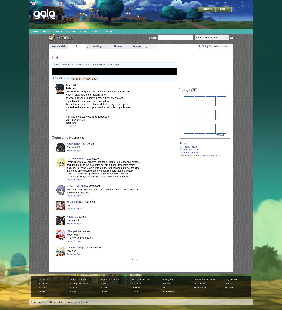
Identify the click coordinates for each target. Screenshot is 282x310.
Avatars (136, 46)
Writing (97, 46)
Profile (42, 291)
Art (78, 46)
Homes (118, 46)
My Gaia (35, 31)
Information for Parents (205, 279)
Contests (213, 46)
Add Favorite (63, 78)
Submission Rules (189, 149)
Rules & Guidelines (141, 279)
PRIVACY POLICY (110, 279)
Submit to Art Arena (190, 152)
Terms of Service (78, 279)
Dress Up (167, 283)
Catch (108, 31)
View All (220, 135)
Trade (135, 291)
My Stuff (202, 46)
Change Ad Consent (80, 283)
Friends (43, 287)
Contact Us (44, 283)
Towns (104, 291)
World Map (168, 291)
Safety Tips (168, 279)
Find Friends (200, 283)
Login (224, 10)
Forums (71, 31)
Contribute (137, 283)
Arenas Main (58, 46)
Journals (136, 287)
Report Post (72, 126)
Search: (153, 37)
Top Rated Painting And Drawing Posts (200, 155)
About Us (43, 279)
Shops (59, 31)
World (83, 31)
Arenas (104, 283)
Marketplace (200, 287)
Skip (116, 64)
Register (207, 10)
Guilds (104, 287)
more (87, 46)
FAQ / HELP (231, 279)
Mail (165, 287)
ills (58, 64)
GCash (47, 31)
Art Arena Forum (188, 146)
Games (96, 31)
